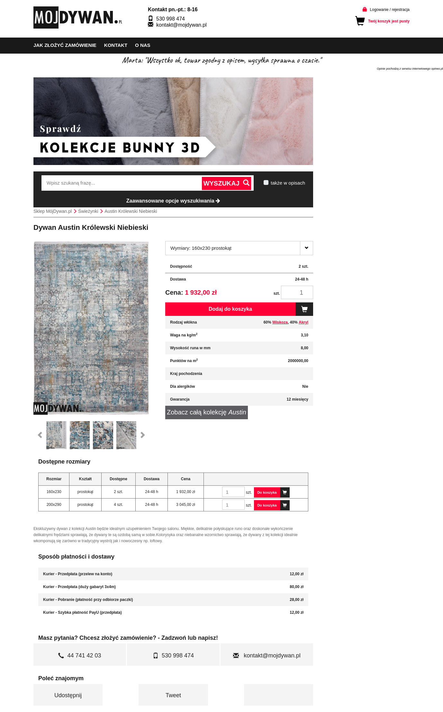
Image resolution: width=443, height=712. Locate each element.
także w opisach (288, 183)
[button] (39, 435)
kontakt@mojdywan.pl (181, 25)
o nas (142, 45)
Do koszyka (273, 492)
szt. (277, 293)
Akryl (303, 322)
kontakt (115, 45)
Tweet (173, 695)
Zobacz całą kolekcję (206, 412)
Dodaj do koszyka (261, 309)
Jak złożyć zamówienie (64, 45)
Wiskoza (280, 322)
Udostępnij (68, 695)
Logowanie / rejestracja (390, 9)
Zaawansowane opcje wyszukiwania (173, 201)
